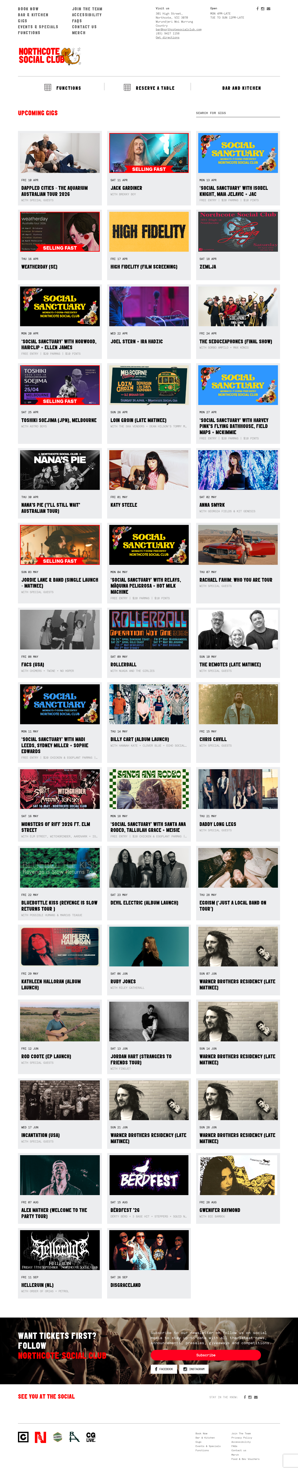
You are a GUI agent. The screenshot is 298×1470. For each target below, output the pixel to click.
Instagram (193, 1369)
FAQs (77, 20)
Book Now (28, 8)
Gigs (22, 20)
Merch (79, 32)
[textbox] (238, 113)
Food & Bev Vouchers (245, 1459)
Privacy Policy (241, 1437)
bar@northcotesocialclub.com (178, 29)
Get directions (167, 37)
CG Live (91, 1437)
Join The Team (87, 8)
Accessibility (87, 14)
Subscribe (205, 1355)
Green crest (57, 1437)
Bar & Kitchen (33, 14)
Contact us (84, 26)
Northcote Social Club (49, 56)
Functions (29, 32)
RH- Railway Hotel (74, 1437)
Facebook (164, 1369)
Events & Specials (38, 26)
